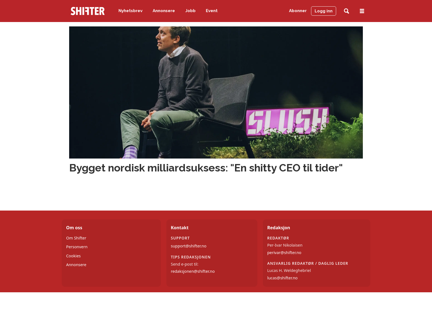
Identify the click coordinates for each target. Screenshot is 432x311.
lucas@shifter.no (282, 277)
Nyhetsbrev (130, 10)
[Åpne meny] (362, 11)
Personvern (77, 246)
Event (212, 10)
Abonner (298, 10)
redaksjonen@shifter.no (193, 271)
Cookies (73, 255)
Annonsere (164, 10)
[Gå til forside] (88, 11)
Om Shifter (76, 238)
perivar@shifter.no (284, 252)
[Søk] (346, 11)
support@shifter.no (188, 246)
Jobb (190, 10)
